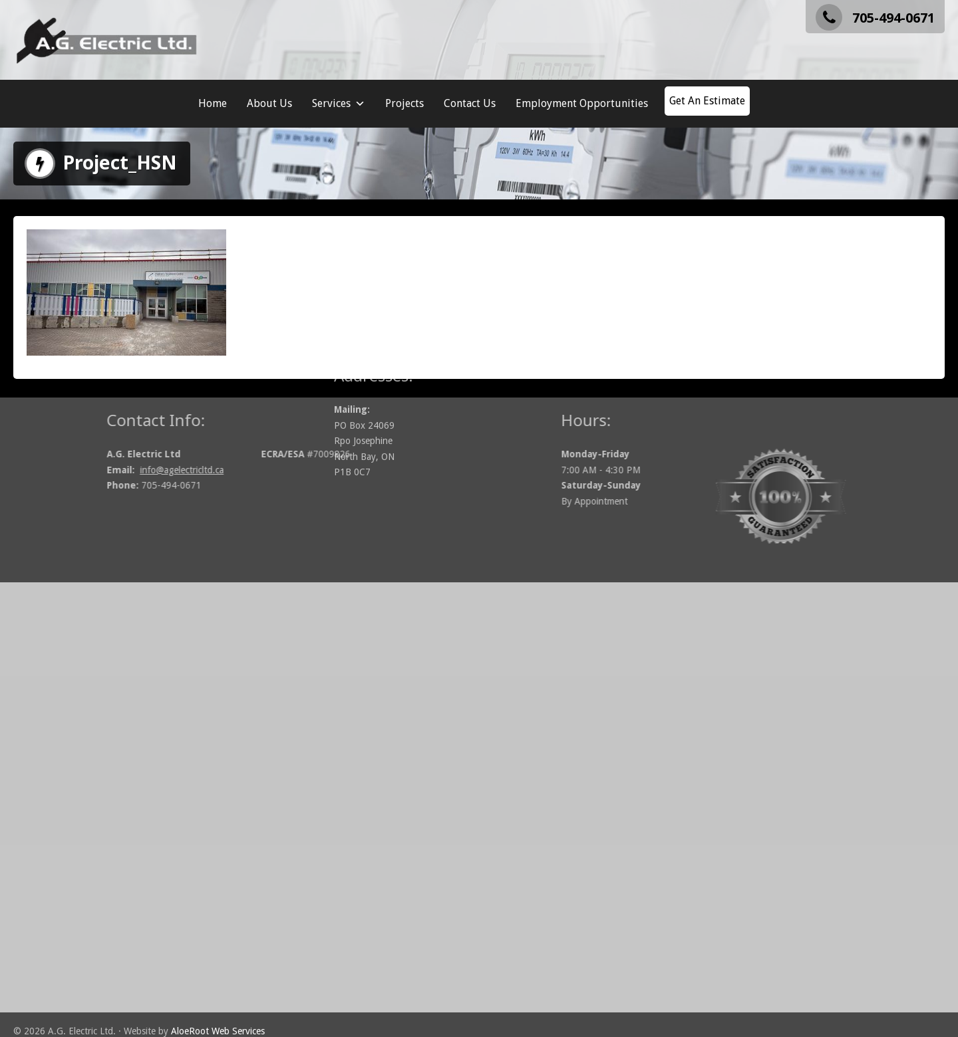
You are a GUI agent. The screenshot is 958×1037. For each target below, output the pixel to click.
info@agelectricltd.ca (241, 470)
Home (212, 103)
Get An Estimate (707, 100)
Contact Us (470, 103)
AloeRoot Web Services (218, 1031)
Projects (404, 103)
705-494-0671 (875, 18)
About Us (269, 103)
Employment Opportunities (582, 103)
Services (338, 103)
